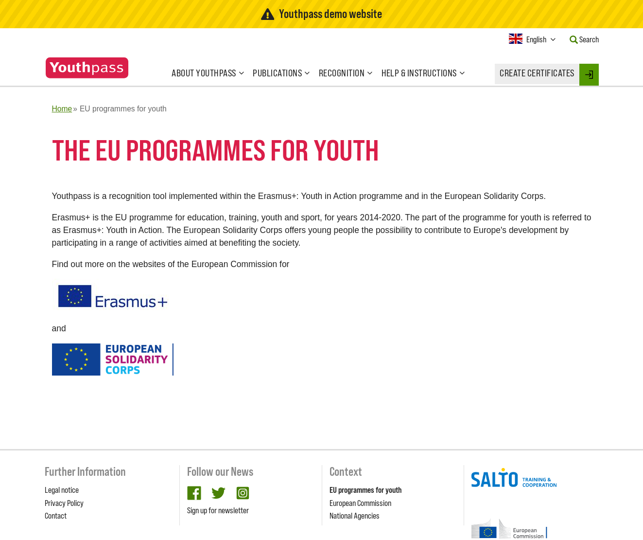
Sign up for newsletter (218, 510)
